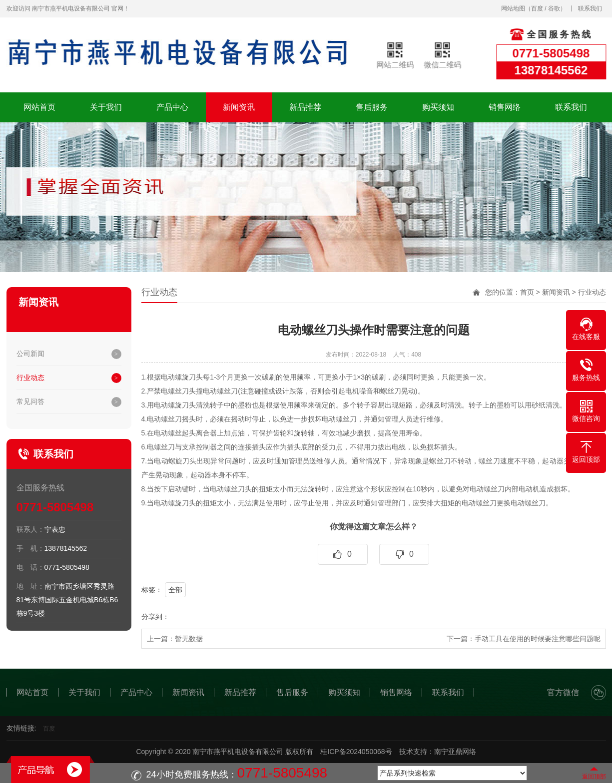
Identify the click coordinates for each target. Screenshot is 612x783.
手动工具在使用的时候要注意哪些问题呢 (538, 639)
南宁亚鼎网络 (455, 752)
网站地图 (513, 8)
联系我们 (590, 8)
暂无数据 (189, 639)
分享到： (155, 617)
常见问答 (30, 401)
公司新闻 (30, 354)
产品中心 (172, 107)
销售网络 (505, 107)
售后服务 (372, 107)
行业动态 (30, 378)
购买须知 (438, 107)
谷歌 (554, 8)
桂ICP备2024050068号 (356, 752)
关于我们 (106, 107)
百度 (537, 8)
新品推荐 (305, 107)
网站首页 (39, 107)
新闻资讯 (239, 107)
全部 (175, 590)
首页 (527, 292)
